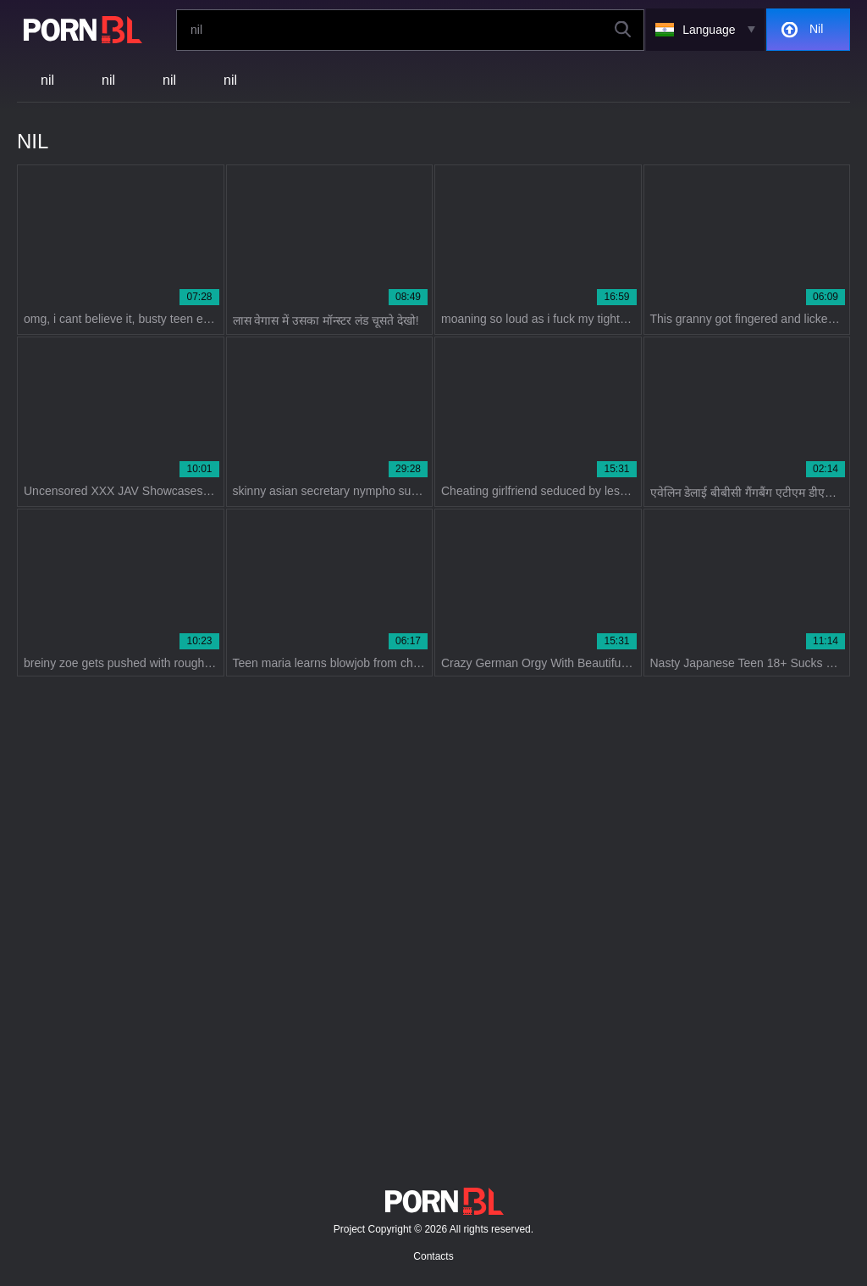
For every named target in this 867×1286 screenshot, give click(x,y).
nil (47, 80)
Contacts (433, 1256)
